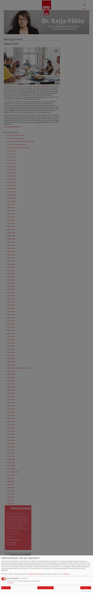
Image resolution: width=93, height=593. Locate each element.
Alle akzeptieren (86, 588)
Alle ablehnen (6, 588)
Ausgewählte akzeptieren (45, 588)
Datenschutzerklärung (35, 574)
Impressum (66, 574)
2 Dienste (10, 583)
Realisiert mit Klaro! (86, 591)
